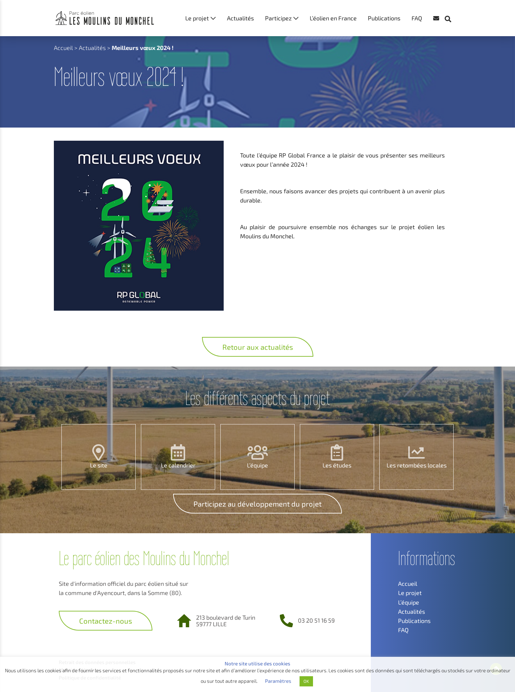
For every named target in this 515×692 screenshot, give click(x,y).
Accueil (63, 47)
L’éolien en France (333, 18)
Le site (98, 465)
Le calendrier (178, 465)
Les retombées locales (417, 465)
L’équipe (257, 465)
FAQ (417, 18)
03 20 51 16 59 (316, 620)
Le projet (197, 18)
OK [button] (306, 681)
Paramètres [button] (278, 681)
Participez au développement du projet (257, 503)
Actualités (240, 18)
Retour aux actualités (257, 347)
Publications (384, 18)
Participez (278, 18)
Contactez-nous (105, 620)
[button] (451, 6)
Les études (337, 465)
